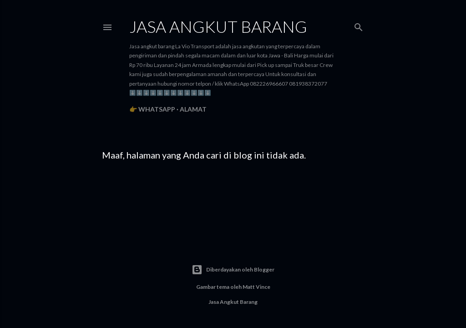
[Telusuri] (358, 25)
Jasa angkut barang (218, 26)
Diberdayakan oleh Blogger (233, 269)
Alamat (193, 109)
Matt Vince (256, 286)
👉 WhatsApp (152, 109)
